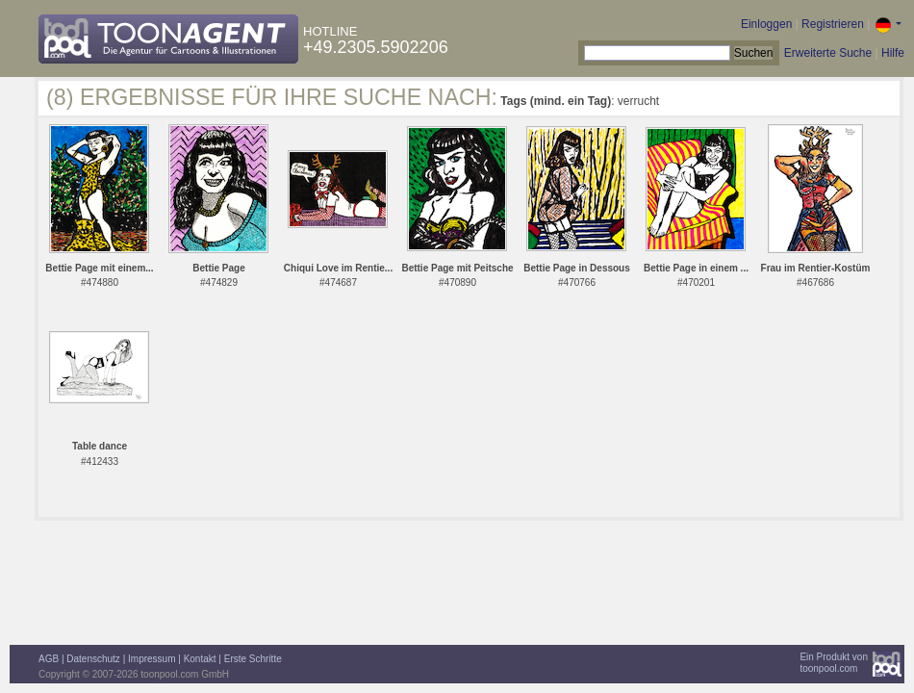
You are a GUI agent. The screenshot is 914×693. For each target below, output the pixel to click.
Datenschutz (93, 659)
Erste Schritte (253, 659)
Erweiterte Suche (828, 53)
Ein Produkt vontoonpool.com (834, 663)
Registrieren (832, 24)
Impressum (151, 659)
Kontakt (200, 659)
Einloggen (766, 24)
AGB (48, 659)
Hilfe (892, 53)
